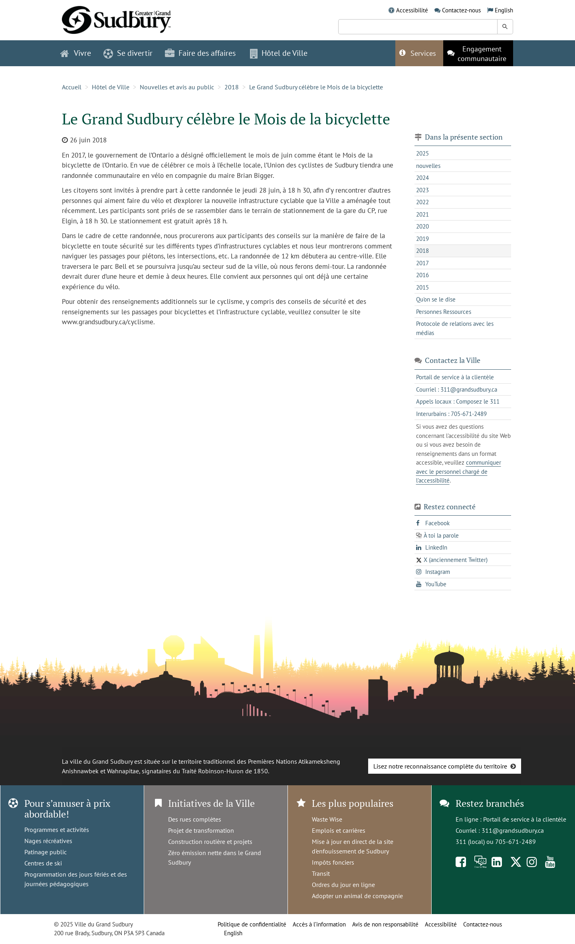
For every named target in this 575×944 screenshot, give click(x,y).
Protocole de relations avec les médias (455, 328)
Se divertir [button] (128, 53)
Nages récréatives (48, 841)
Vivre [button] (75, 53)
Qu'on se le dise (436, 299)
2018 (231, 87)
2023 (422, 190)
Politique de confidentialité (252, 924)
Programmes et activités (56, 830)
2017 (422, 263)
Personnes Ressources (443, 311)
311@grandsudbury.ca (513, 830)
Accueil (71, 87)
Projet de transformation (201, 830)
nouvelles (428, 165)
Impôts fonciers (333, 862)
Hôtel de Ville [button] (278, 53)
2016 (422, 275)
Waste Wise (327, 819)
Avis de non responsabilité (385, 924)
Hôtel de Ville (110, 87)
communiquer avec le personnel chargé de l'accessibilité (458, 471)
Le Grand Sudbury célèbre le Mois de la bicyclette (317, 87)
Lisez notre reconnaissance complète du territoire (440, 766)
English (504, 10)
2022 (422, 202)
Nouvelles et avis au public (177, 87)
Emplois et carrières (338, 830)
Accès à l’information (319, 924)
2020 (422, 226)
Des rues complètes (194, 819)
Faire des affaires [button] (200, 53)
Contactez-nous (461, 10)
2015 (422, 287)
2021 (422, 214)
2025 (422, 153)
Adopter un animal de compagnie (357, 896)
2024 (422, 177)
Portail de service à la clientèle (524, 819)
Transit (321, 873)
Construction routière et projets (210, 841)
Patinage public (45, 852)
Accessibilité (412, 10)
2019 (422, 238)
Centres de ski (43, 863)
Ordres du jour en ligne (343, 885)
